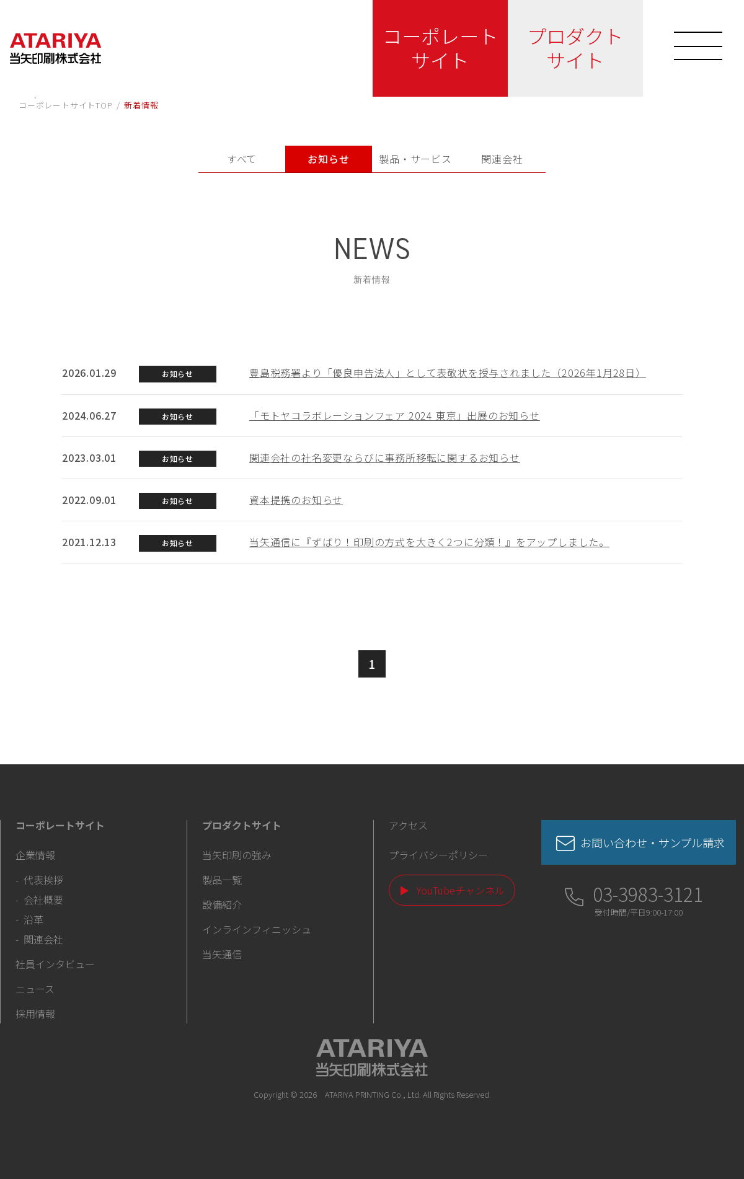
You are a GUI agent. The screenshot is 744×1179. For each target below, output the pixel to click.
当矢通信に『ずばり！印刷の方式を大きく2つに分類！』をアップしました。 (429, 541)
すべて (242, 158)
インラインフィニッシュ (256, 929)
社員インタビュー (55, 963)
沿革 (33, 919)
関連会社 (502, 158)
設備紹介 (222, 904)
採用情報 (35, 1013)
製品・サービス (415, 158)
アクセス (408, 825)
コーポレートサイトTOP (66, 105)
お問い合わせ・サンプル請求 (652, 842)
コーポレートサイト (434, 48)
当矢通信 (222, 954)
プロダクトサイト (570, 48)
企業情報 (35, 854)
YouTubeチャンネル (461, 890)
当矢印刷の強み (237, 854)
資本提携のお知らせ (296, 499)
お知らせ (328, 158)
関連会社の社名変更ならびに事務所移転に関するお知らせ (384, 457)
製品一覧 (222, 879)
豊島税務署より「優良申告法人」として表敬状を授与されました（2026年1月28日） (447, 372)
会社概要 (43, 899)
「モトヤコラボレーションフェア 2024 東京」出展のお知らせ (394, 415)
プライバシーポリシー (438, 854)
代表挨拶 (43, 879)
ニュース (35, 988)
